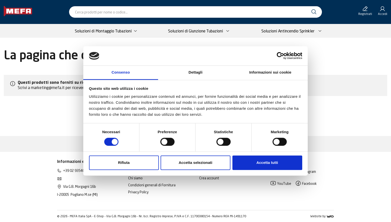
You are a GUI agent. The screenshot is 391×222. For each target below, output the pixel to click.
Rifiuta (124, 162)
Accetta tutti (267, 162)
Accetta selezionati (195, 162)
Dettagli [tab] (195, 72)
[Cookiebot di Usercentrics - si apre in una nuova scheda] (280, 56)
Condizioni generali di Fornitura (152, 185)
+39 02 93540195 (77, 170)
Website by (322, 216)
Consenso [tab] (120, 72)
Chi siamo (135, 178)
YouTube (280, 183)
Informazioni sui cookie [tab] (270, 72)
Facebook (306, 183)
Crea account (209, 178)
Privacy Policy (138, 192)
